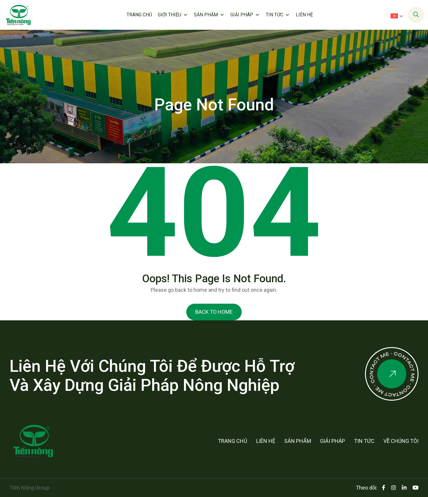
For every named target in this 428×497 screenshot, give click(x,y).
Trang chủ (139, 15)
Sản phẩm (209, 15)
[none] (396, 15)
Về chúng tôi (400, 441)
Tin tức (278, 15)
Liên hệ (304, 15)
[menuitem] (398, 15)
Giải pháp (245, 15)
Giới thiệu (173, 15)
